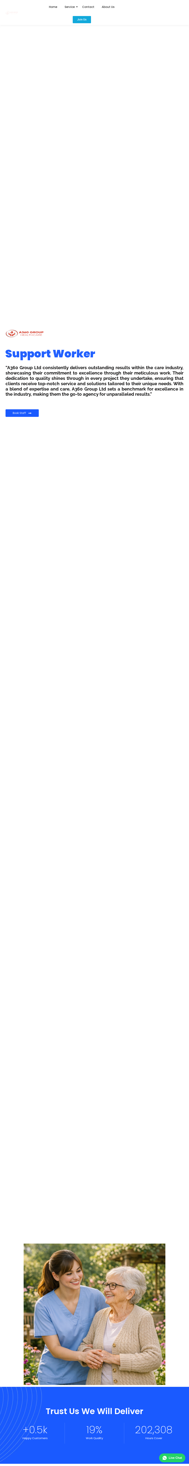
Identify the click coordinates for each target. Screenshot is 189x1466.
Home (53, 7)
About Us (108, 7)
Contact (88, 7)
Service (70, 7)
